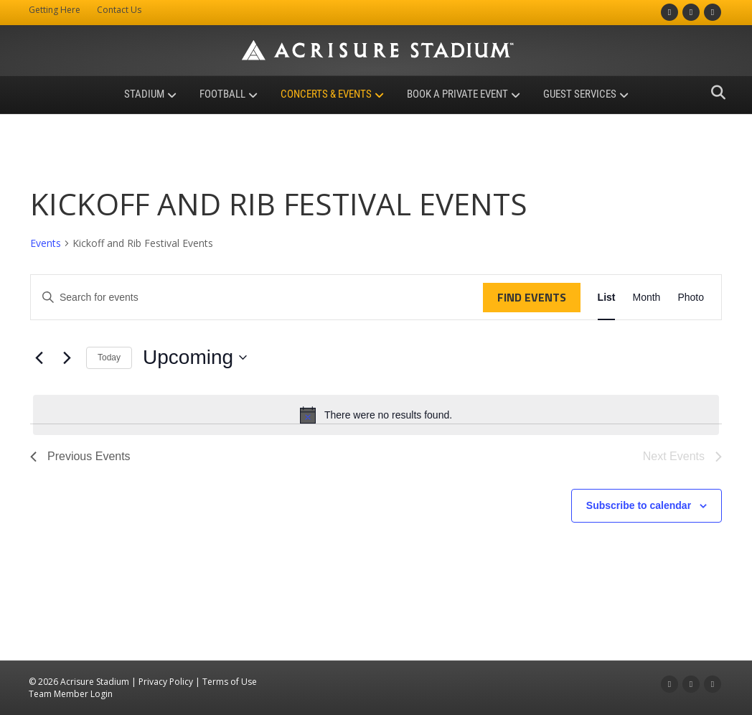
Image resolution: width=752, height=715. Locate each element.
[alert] (376, 415)
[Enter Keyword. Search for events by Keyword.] (257, 297)
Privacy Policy (165, 682)
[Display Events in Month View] (646, 297)
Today (109, 357)
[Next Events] (66, 357)
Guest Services (579, 94)
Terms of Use (229, 682)
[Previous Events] (38, 357)
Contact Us (119, 10)
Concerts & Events (326, 94)
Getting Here (54, 10)
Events (45, 243)
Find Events (531, 297)
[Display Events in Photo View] (690, 297)
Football (222, 94)
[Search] (714, 93)
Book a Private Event (457, 94)
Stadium (144, 94)
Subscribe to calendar (638, 505)
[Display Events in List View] (607, 297)
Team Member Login (71, 694)
